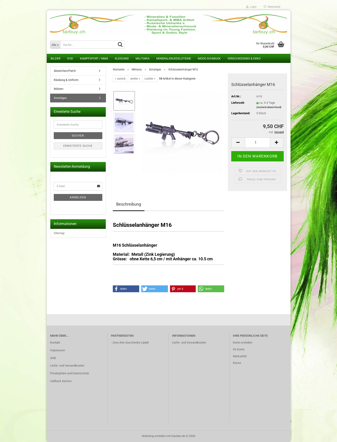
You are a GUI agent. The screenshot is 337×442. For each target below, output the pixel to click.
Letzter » (149, 78)
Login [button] (251, 6)
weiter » (135, 78)
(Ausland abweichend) (268, 107)
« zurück (120, 78)
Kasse (237, 362)
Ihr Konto (238, 349)
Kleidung (122, 58)
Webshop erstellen (154, 436)
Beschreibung (128, 204)
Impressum (57, 350)
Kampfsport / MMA (94, 58)
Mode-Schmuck (209, 58)
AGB (53, 358)
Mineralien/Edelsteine (173, 58)
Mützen (58, 88)
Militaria (142, 58)
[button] (238, 142)
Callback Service (61, 381)
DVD (70, 58)
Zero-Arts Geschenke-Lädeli (131, 342)
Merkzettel (272, 6)
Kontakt (55, 342)
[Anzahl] (257, 142)
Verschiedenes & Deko (244, 58)
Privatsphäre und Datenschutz (69, 373)
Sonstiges (60, 98)
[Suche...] (55, 45)
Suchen (78, 135)
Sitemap (59, 233)
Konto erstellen (242, 342)
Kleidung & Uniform (66, 80)
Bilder (55, 58)
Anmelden (78, 197)
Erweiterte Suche (78, 145)
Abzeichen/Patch (65, 70)
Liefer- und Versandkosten (67, 365)
